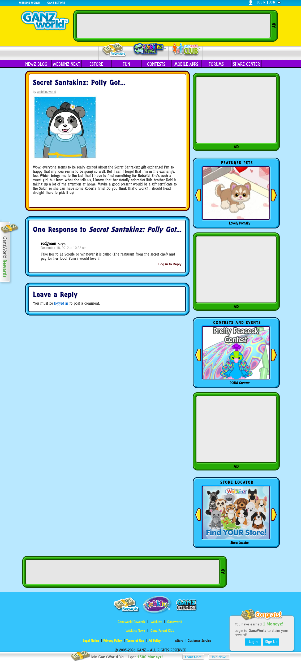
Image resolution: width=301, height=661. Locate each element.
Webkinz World (29, 3)
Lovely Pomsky (239, 223)
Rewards (114, 50)
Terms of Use (135, 641)
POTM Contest (240, 383)
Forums (216, 64)
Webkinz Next (66, 64)
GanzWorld (174, 622)
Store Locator (239, 543)
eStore (96, 64)
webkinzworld (46, 92)
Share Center (246, 64)
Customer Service (199, 641)
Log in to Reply (170, 264)
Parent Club (185, 49)
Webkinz (156, 622)
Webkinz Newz (149, 49)
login (261, 2)
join (272, 2)
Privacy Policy (112, 641)
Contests (156, 64)
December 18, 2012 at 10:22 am (64, 248)
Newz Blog (36, 64)
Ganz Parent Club (162, 631)
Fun (126, 64)
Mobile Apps (186, 64)
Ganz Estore (56, 3)
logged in (61, 303)
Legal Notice (91, 641)
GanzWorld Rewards (131, 622)
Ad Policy (154, 641)
